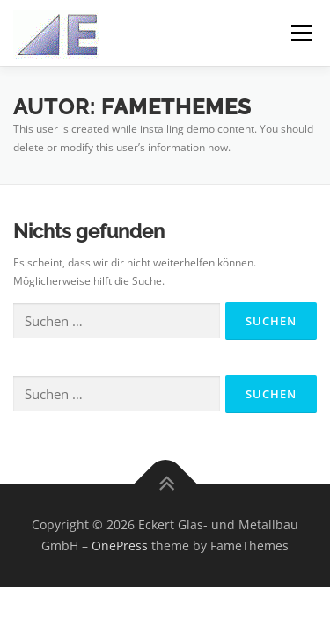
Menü (300, 32)
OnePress (120, 545)
